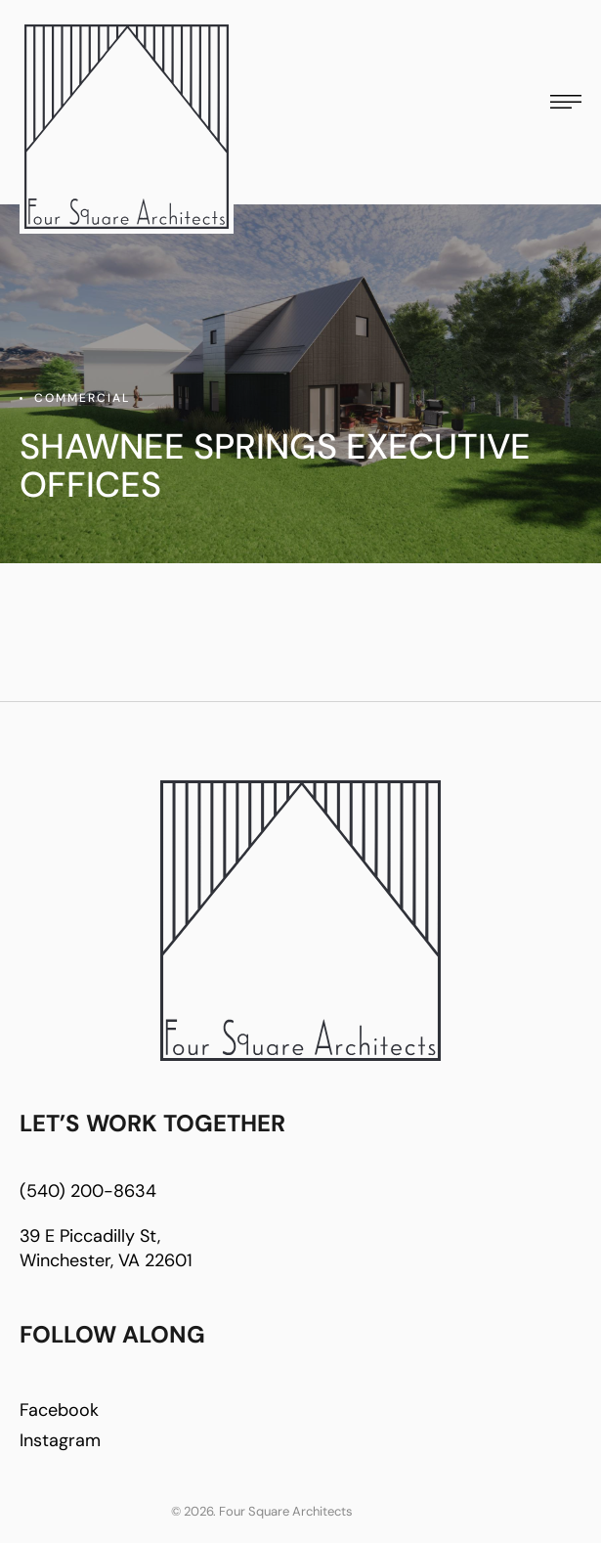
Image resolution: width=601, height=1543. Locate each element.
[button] (565, 101)
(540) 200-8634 (88, 1191)
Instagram (60, 1440)
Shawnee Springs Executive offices (275, 465)
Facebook (59, 1410)
